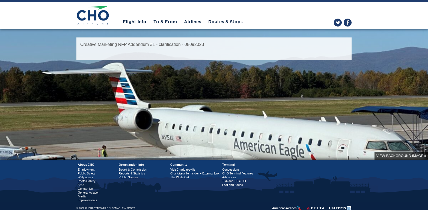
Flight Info (134, 22)
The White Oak (180, 177)
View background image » (401, 156)
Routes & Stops (225, 22)
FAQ (81, 184)
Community (178, 164)
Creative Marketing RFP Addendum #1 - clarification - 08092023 (142, 44)
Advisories (229, 177)
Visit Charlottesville (182, 169)
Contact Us (85, 188)
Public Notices (128, 177)
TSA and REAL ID (234, 181)
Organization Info (131, 164)
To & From (165, 22)
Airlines (192, 22)
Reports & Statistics (132, 173)
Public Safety (86, 173)
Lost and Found (232, 184)
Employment (86, 169)
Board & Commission (133, 169)
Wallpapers (85, 177)
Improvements (87, 200)
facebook (348, 23)
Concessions (231, 169)
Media (82, 196)
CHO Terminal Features (237, 173)
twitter (338, 23)
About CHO (86, 164)
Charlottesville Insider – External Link (194, 173)
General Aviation (88, 192)
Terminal (228, 164)
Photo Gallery (87, 181)
